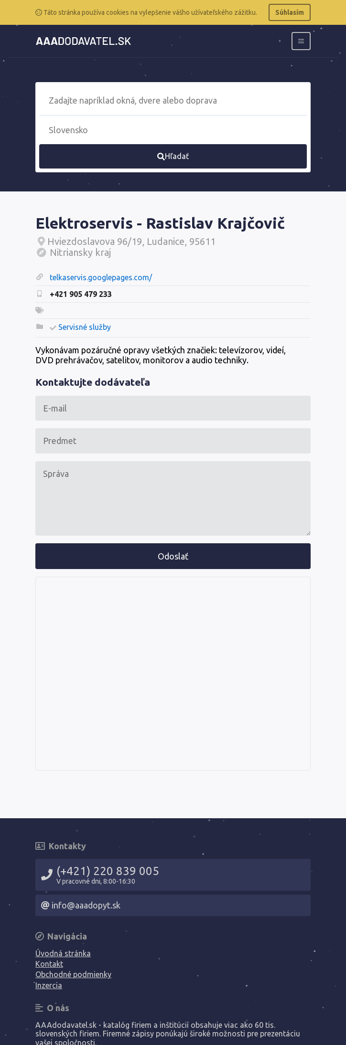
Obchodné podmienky (73, 974)
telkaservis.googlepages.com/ (101, 277)
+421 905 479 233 (81, 294)
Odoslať (173, 556)
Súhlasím (289, 12)
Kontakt (49, 964)
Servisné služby (84, 327)
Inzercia (48, 985)
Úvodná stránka (63, 953)
